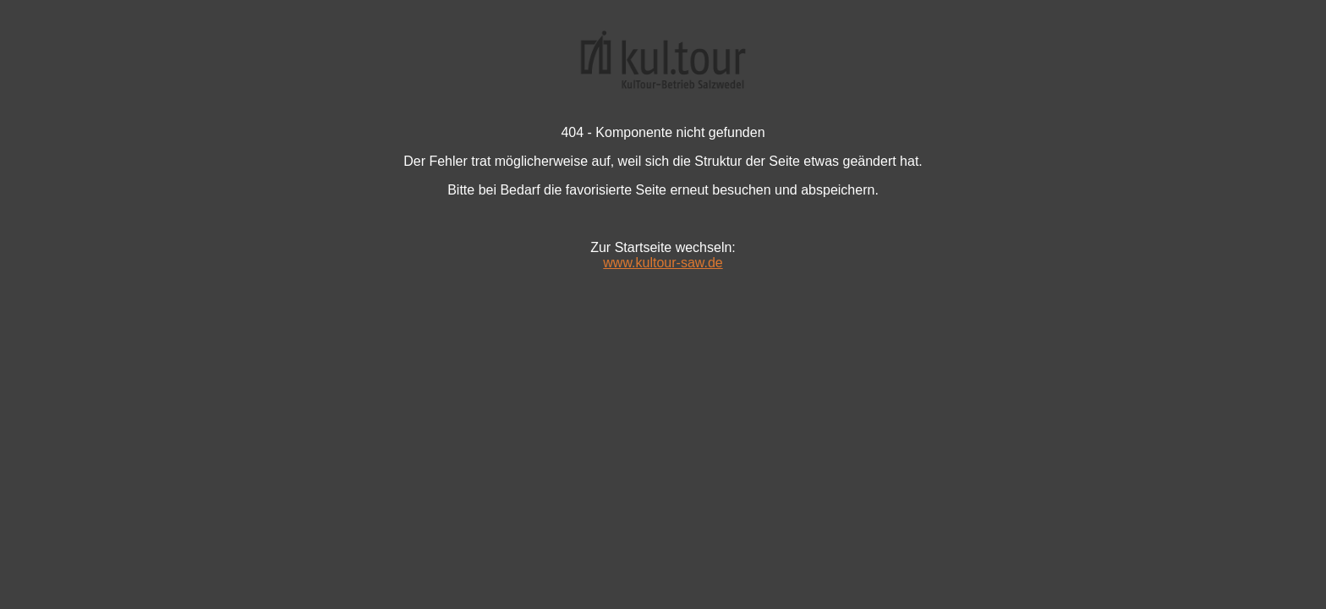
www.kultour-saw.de (662, 262)
